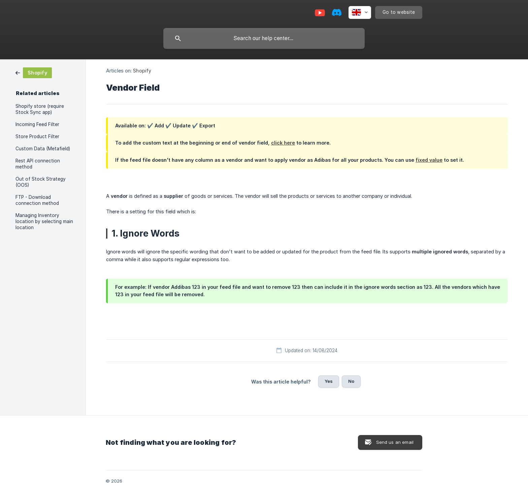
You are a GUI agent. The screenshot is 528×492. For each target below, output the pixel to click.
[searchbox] (264, 38)
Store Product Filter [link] (37, 136)
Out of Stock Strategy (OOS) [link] (40, 182)
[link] (33, 72)
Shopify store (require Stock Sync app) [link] (39, 109)
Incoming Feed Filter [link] (37, 124)
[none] (360, 12)
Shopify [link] (142, 70)
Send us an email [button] (395, 442)
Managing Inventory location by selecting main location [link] (44, 221)
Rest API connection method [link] (37, 164)
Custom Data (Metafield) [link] (42, 148)
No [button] (351, 381)
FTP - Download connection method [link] (37, 200)
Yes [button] (329, 381)
